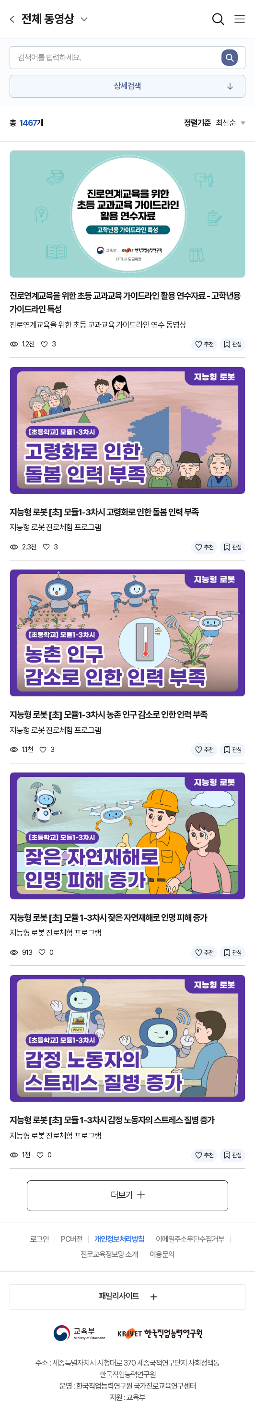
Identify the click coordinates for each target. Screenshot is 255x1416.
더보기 (121, 1195)
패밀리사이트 (119, 1296)
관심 (237, 344)
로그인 (39, 1239)
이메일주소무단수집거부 (190, 1239)
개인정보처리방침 (119, 1239)
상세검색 (127, 86)
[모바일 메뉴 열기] (239, 19)
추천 (208, 344)
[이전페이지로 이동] (12, 19)
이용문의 (162, 1254)
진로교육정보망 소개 (109, 1254)
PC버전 (71, 1239)
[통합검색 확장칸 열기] (218, 19)
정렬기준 (197, 123)
